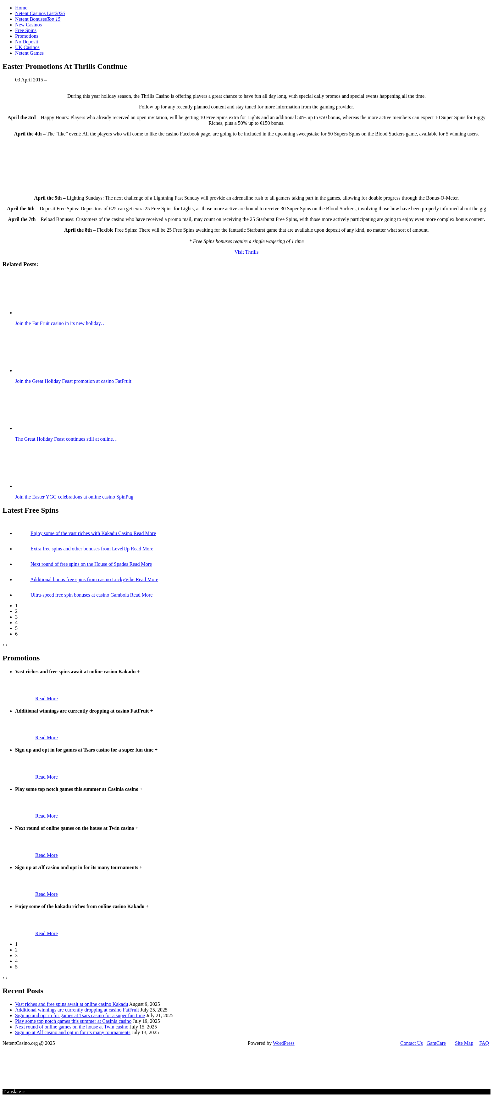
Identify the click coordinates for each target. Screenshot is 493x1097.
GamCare (436, 1043)
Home (21, 7)
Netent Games (29, 53)
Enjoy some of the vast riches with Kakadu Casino (82, 533)
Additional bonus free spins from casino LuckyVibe (83, 579)
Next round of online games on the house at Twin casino (71, 1026)
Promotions (26, 36)
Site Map (464, 1043)
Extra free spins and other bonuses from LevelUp (80, 548)
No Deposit (26, 41)
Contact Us (411, 1043)
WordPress (284, 1043)
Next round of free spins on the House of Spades (80, 564)
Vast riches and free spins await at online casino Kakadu (71, 1004)
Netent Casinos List (40, 13)
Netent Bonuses (37, 19)
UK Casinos (27, 47)
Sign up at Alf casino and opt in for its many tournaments (72, 1032)
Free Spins (25, 30)
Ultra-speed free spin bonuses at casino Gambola (80, 595)
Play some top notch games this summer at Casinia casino (73, 1021)
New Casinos (28, 24)
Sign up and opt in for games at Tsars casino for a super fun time (80, 1015)
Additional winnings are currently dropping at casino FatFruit (77, 1009)
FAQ (484, 1043)
